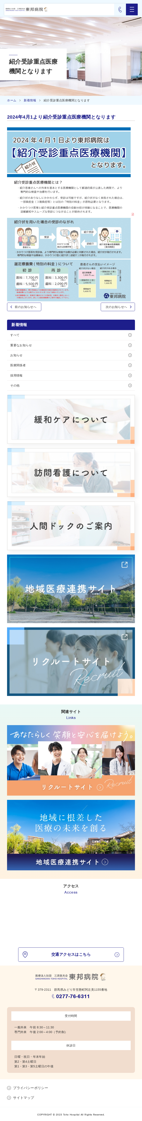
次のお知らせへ (116, 307)
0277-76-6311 (73, 996)
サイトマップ (23, 1097)
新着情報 (30, 100)
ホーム (11, 100)
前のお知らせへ (25, 307)
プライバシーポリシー (30, 1088)
